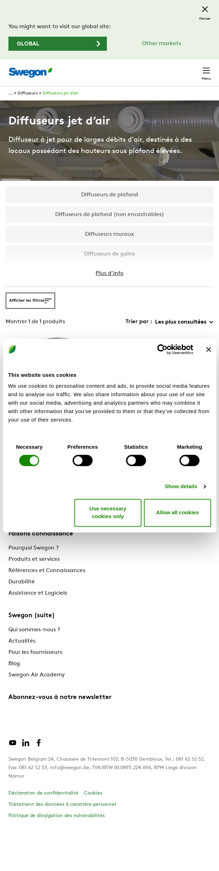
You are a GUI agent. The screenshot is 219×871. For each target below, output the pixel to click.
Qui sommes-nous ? (34, 630)
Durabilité (21, 582)
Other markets (161, 44)
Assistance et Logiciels (37, 593)
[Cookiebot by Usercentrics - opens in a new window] (162, 349)
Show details (181, 487)
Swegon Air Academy (36, 675)
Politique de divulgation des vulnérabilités (56, 815)
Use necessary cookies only (107, 512)
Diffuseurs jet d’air (60, 93)
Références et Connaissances (46, 570)
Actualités (22, 641)
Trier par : (138, 322)
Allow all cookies (177, 512)
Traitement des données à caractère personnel (62, 804)
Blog (14, 664)
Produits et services (34, 559)
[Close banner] (208, 349)
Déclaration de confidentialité (43, 793)
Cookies (93, 793)
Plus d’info (109, 273)
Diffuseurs (28, 93)
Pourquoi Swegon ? (33, 548)
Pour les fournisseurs (35, 652)
